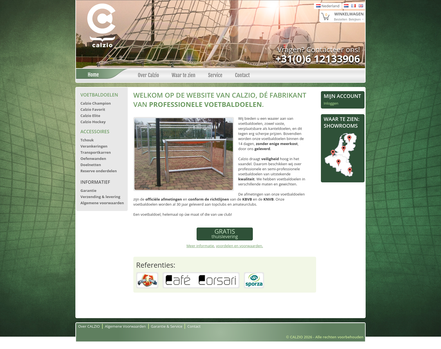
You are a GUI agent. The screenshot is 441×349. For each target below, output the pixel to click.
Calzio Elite (90, 115)
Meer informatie (200, 245)
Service (215, 75)
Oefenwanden (93, 158)
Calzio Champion (95, 103)
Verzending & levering (100, 196)
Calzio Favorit (92, 109)
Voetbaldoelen (99, 95)
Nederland (327, 5)
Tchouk (87, 140)
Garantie (88, 190)
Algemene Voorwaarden (125, 326)
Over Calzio (148, 75)
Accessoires (94, 131)
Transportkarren (95, 152)
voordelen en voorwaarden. (239, 245)
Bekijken (355, 19)
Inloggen (331, 103)
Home (92, 75)
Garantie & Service (167, 326)
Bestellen (340, 19)
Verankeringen (93, 146)
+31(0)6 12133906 (317, 59)
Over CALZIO (89, 326)
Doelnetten (90, 164)
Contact (242, 75)
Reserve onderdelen (98, 170)
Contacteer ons (332, 49)
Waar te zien (183, 75)
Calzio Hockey (93, 121)
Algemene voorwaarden (102, 202)
